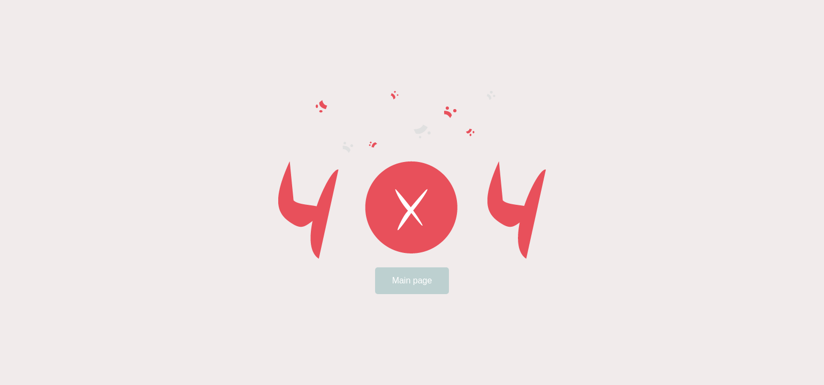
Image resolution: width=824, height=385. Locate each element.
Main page (412, 280)
